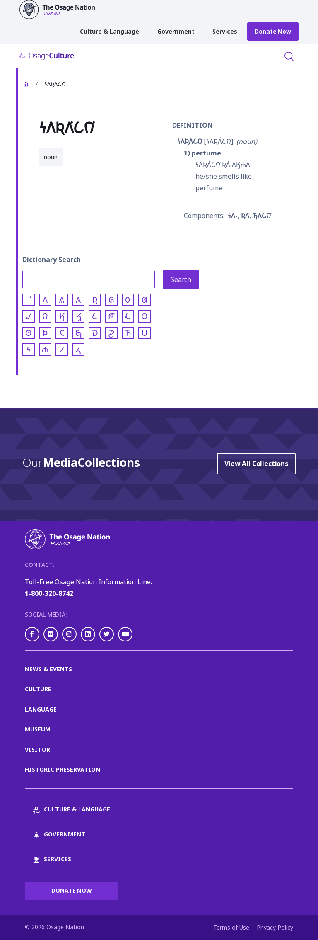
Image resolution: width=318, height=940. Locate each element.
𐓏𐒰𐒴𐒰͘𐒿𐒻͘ (189, 141)
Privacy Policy (275, 927)
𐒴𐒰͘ (245, 215)
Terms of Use (231, 927)
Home (25, 84)
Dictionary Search (51, 259)
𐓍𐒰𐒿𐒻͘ (262, 215)
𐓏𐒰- (233, 215)
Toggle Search (289, 56)
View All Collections (256, 463)
